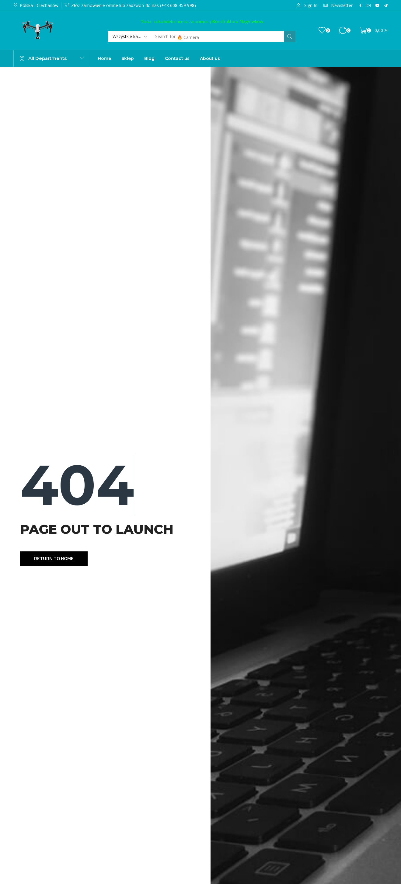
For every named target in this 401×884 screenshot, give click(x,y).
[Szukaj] (289, 36)
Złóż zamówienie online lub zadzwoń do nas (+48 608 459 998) (133, 5)
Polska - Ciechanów (39, 5)
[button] (306, 5)
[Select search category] (129, 36)
